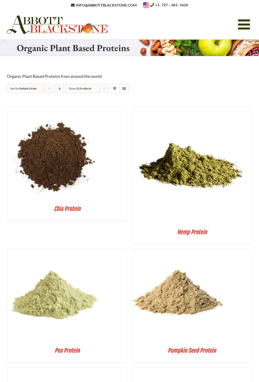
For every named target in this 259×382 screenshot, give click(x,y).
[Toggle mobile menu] (245, 24)
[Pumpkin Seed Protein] (178, 252)
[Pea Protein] (54, 252)
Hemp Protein (192, 232)
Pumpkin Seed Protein (192, 350)
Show (80, 88)
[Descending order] (59, 88)
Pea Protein (67, 350)
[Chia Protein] (54, 110)
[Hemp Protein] (190, 110)
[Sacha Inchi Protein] (54, 370)
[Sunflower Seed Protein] (178, 370)
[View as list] (124, 88)
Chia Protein (67, 208)
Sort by (23, 88)
